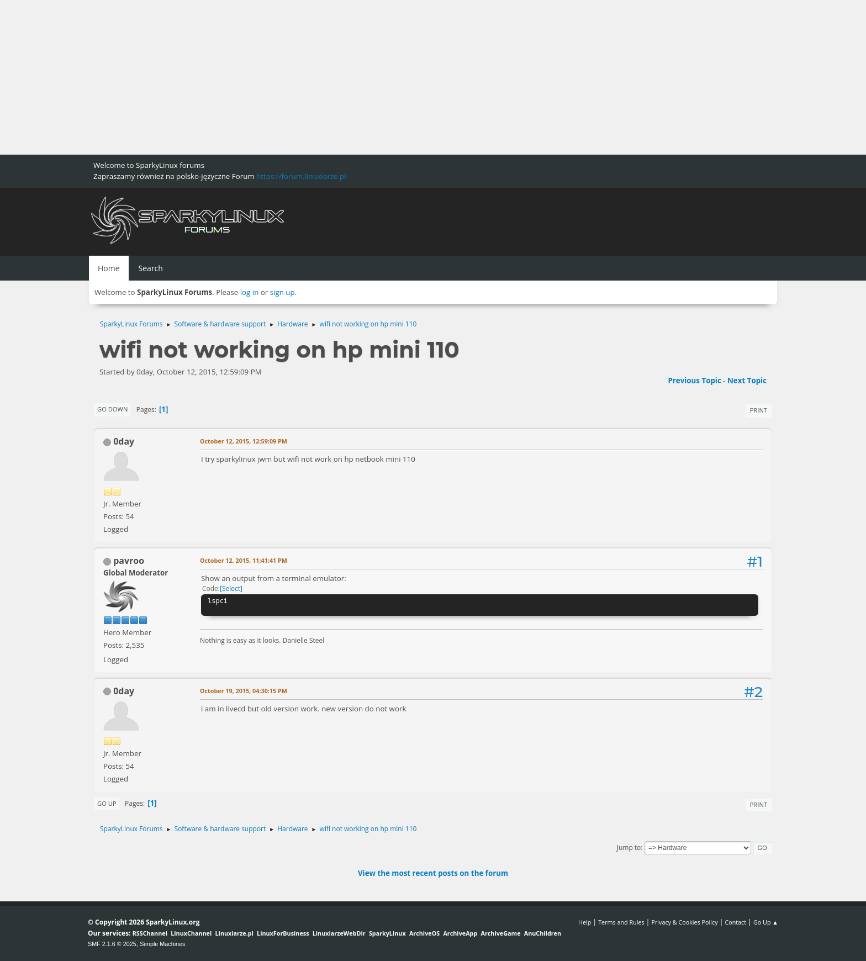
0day (123, 441)
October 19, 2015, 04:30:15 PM (243, 691)
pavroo (128, 561)
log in (249, 292)
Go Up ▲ (765, 922)
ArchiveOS (424, 933)
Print (758, 410)
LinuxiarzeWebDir (339, 933)
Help (584, 922)
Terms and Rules (621, 922)
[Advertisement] (331, 77)
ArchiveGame (500, 933)
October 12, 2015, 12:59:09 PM (243, 441)
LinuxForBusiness (283, 933)
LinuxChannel (191, 933)
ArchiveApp (460, 933)
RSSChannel (150, 933)
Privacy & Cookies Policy (684, 922)
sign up (282, 292)
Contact (735, 922)
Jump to (629, 847)
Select (231, 588)
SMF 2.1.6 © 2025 (112, 944)
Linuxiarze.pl (234, 933)
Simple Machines (162, 944)
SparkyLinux (387, 933)
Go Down (112, 409)
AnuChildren (542, 933)
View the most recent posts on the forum (433, 873)
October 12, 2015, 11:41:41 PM (243, 560)
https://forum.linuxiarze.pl (301, 176)
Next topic (747, 381)
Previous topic (694, 381)
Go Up (107, 803)
